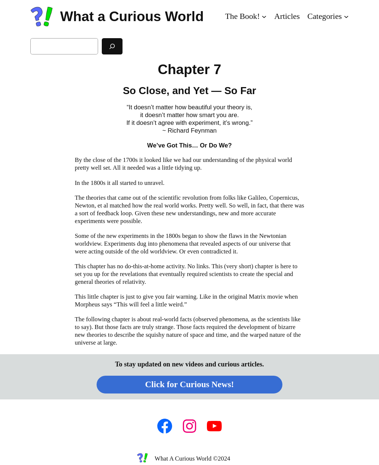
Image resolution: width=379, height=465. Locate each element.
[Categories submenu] (346, 16)
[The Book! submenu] (264, 16)
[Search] (112, 46)
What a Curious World (132, 16)
